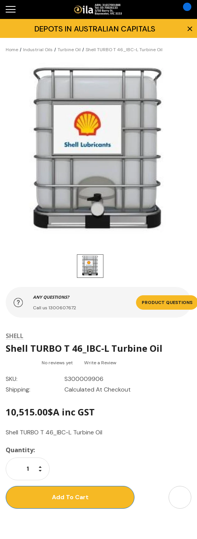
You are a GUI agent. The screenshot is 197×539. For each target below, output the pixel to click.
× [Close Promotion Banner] (189, 28)
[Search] (29, 9)
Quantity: (20, 450)
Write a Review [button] (100, 363)
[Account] (163, 9)
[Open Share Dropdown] (180, 497)
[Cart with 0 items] (184, 9)
